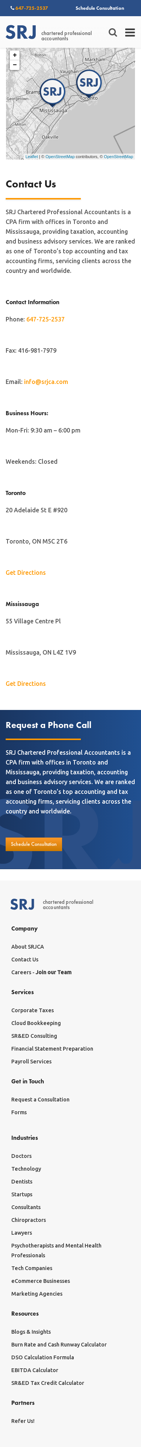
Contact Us (24, 960)
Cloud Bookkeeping (36, 1023)
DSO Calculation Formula (42, 1357)
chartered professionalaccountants (49, 32)
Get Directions (26, 572)
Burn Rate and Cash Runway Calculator (59, 1345)
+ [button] (15, 55)
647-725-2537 (29, 8)
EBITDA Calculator (34, 1370)
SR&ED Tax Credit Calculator (47, 1383)
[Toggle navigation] (131, 32)
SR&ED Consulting (34, 1036)
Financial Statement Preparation (52, 1049)
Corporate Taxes (32, 1010)
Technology (26, 1169)
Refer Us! (23, 1421)
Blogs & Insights (31, 1332)
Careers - (41, 972)
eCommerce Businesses (40, 1281)
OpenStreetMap (60, 156)
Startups (21, 1194)
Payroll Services (31, 1062)
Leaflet (32, 156)
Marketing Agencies (36, 1294)
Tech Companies (31, 1268)
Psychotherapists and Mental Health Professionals (56, 1250)
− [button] (15, 65)
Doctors (21, 1156)
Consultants (26, 1207)
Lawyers (21, 1233)
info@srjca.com (46, 381)
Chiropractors (28, 1220)
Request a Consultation (40, 1100)
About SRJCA (27, 947)
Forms (19, 1112)
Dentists (21, 1182)
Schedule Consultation (100, 8)
